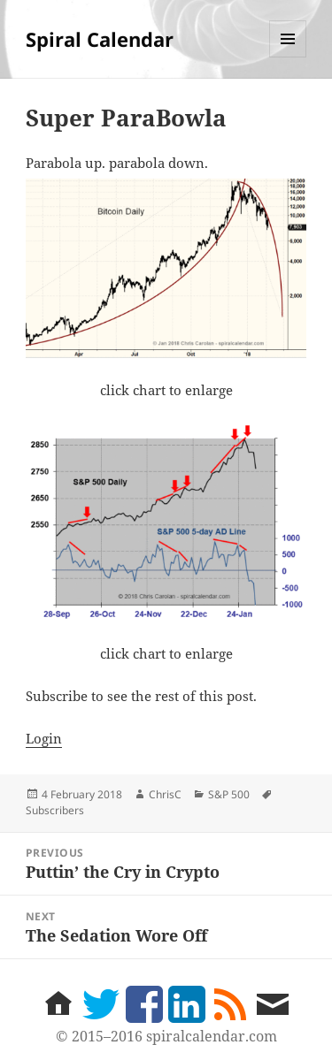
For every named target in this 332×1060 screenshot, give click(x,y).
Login (44, 738)
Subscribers (55, 810)
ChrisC (165, 794)
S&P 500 (229, 794)
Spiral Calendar (100, 39)
